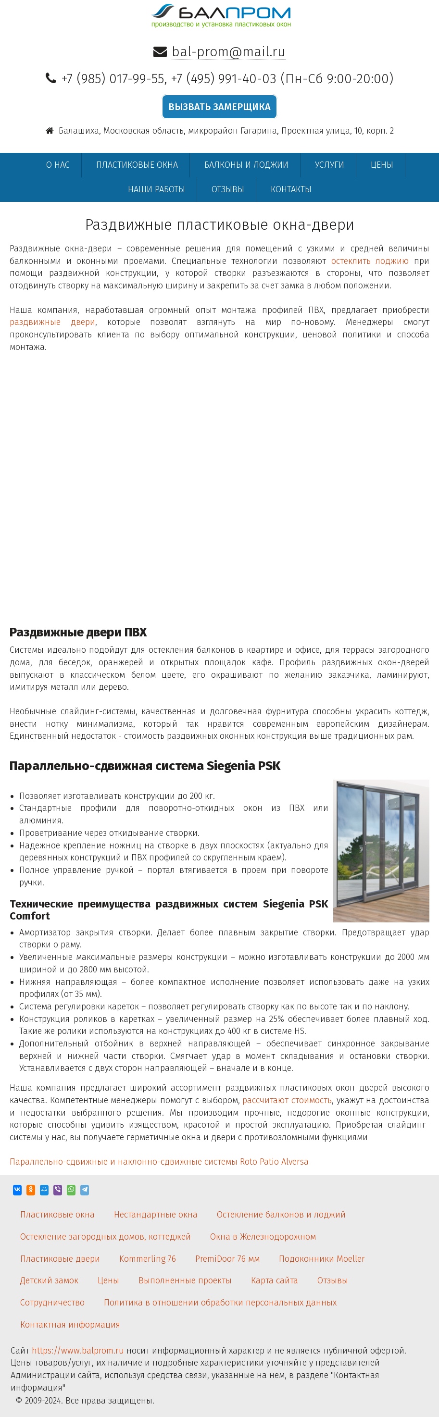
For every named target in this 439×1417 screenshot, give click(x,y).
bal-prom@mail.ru (229, 52)
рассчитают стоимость (287, 1100)
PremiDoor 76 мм (227, 1259)
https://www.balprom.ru (78, 1350)
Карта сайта (274, 1280)
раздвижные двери (52, 322)
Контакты (291, 189)
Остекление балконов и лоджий (281, 1214)
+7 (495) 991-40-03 (223, 79)
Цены (382, 165)
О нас (58, 165)
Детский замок (49, 1280)
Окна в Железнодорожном (263, 1236)
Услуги (329, 165)
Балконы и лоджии (246, 165)
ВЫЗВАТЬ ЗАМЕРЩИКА (219, 106)
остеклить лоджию (370, 261)
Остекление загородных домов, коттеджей (105, 1236)
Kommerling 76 (147, 1259)
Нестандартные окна (156, 1214)
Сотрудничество (52, 1302)
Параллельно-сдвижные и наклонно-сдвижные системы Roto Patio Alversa (159, 1161)
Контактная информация (70, 1324)
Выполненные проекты (185, 1280)
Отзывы (228, 189)
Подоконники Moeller (322, 1259)
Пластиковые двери (60, 1259)
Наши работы (156, 189)
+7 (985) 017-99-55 (112, 79)
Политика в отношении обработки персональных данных (220, 1302)
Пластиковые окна (137, 165)
